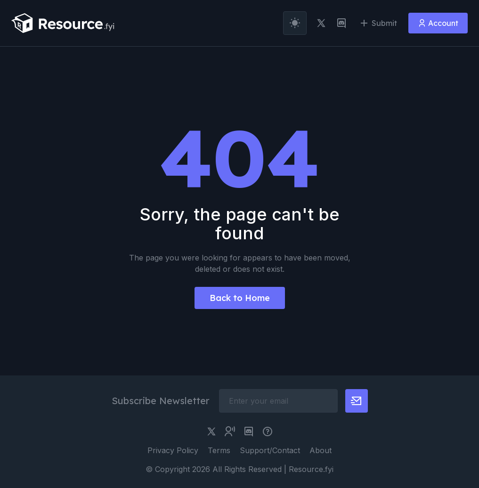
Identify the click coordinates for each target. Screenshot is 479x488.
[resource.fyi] (63, 23)
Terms (219, 450)
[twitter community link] (229, 431)
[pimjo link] (267, 431)
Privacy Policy (172, 450)
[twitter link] (321, 23)
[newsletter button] (356, 401)
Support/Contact (270, 450)
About (320, 450)
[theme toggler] (295, 23)
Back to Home (240, 298)
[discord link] (341, 23)
